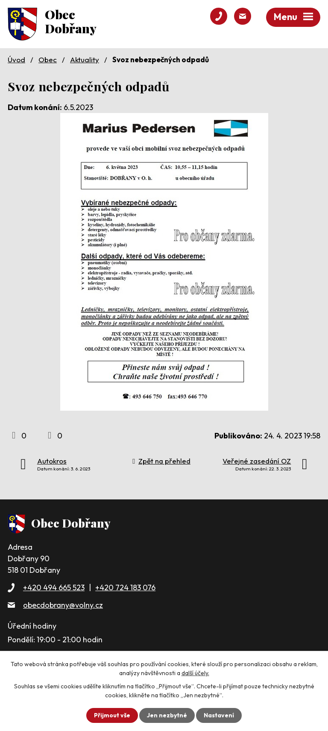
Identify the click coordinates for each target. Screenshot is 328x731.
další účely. (195, 673)
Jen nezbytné (167, 715)
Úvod (16, 59)
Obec (47, 59)
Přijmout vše (112, 715)
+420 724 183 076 (125, 587)
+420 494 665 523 (54, 587)
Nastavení (219, 715)
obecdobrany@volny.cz (63, 605)
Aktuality (84, 59)
